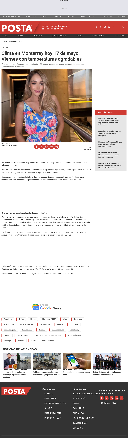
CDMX (76, 399)
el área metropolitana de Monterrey (18, 324)
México (4, 47)
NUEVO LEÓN (80, 394)
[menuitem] (57, 389)
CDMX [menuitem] (44, 16)
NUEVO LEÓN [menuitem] (31, 16)
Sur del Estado (48, 341)
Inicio (4, 41)
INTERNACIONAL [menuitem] (98, 36)
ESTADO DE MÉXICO (84, 414)
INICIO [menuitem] (4, 36)
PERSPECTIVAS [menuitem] (120, 36)
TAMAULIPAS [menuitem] (107, 16)
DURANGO (78, 409)
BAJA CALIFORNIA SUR (85, 389)
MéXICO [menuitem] (20, 36)
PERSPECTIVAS (52, 414)
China (21, 319)
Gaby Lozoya (45, 324)
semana (21, 341)
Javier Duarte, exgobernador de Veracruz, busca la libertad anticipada (109, 133)
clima (65, 319)
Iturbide (42, 330)
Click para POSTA (49, 319)
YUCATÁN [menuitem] (121, 16)
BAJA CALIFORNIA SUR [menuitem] (11, 16)
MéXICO (48, 389)
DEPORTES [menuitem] (38, 36)
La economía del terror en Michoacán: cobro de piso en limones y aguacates (108, 155)
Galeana (59, 324)
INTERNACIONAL (53, 409)
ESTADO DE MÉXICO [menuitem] (88, 16)
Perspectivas (15, 41)
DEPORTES (50, 394)
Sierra (33, 341)
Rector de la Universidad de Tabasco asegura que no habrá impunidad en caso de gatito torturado (109, 121)
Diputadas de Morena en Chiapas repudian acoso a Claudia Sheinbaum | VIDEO (110, 144)
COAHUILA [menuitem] (57, 16)
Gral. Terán (74, 324)
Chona (32, 319)
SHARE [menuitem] (79, 36)
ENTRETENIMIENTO (55, 399)
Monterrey (74, 330)
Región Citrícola (74, 335)
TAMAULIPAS (80, 419)
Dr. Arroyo (78, 319)
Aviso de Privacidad (83, 434)
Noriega (7, 335)
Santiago (7, 341)
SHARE (48, 404)
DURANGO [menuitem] (71, 16)
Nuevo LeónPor (23, 335)
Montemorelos (58, 330)
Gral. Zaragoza (10, 330)
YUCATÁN (78, 424)
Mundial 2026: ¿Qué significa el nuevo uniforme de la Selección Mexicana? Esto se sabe (109, 165)
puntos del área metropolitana (48, 335)
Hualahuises (27, 330)
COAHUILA (78, 404)
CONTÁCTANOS (109, 399)
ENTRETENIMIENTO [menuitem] (59, 36)
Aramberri (8, 319)
